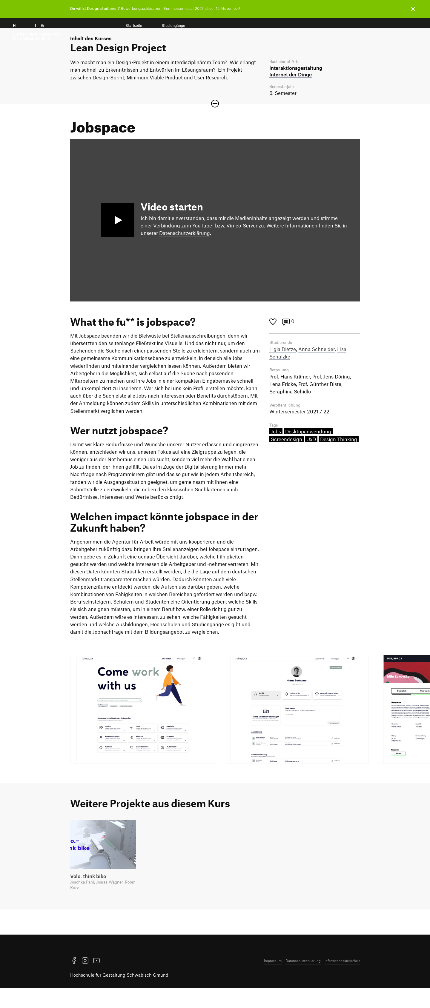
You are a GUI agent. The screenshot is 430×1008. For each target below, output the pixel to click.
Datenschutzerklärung (184, 252)
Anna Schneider (316, 368)
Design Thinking (338, 460)
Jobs (276, 452)
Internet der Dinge (290, 93)
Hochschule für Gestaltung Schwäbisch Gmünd (119, 994)
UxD (311, 460)
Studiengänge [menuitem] (173, 25)
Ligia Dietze (282, 368)
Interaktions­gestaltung (295, 86)
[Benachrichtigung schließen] (413, 9)
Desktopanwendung (308, 452)
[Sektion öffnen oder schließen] (215, 122)
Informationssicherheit (342, 980)
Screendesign (286, 460)
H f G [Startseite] (37, 32)
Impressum (273, 980)
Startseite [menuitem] (133, 25)
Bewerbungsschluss (137, 8)
